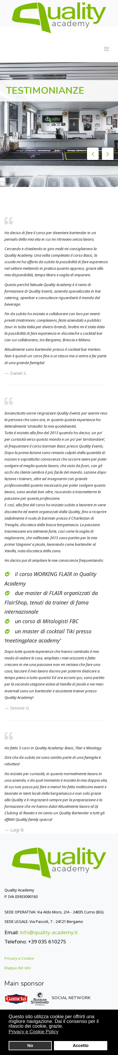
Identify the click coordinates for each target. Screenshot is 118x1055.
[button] (62, 1032)
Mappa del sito (17, 967)
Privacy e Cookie (19, 958)
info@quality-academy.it (49, 932)
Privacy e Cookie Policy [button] (33, 1031)
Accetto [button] (80, 1045)
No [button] (30, 1045)
